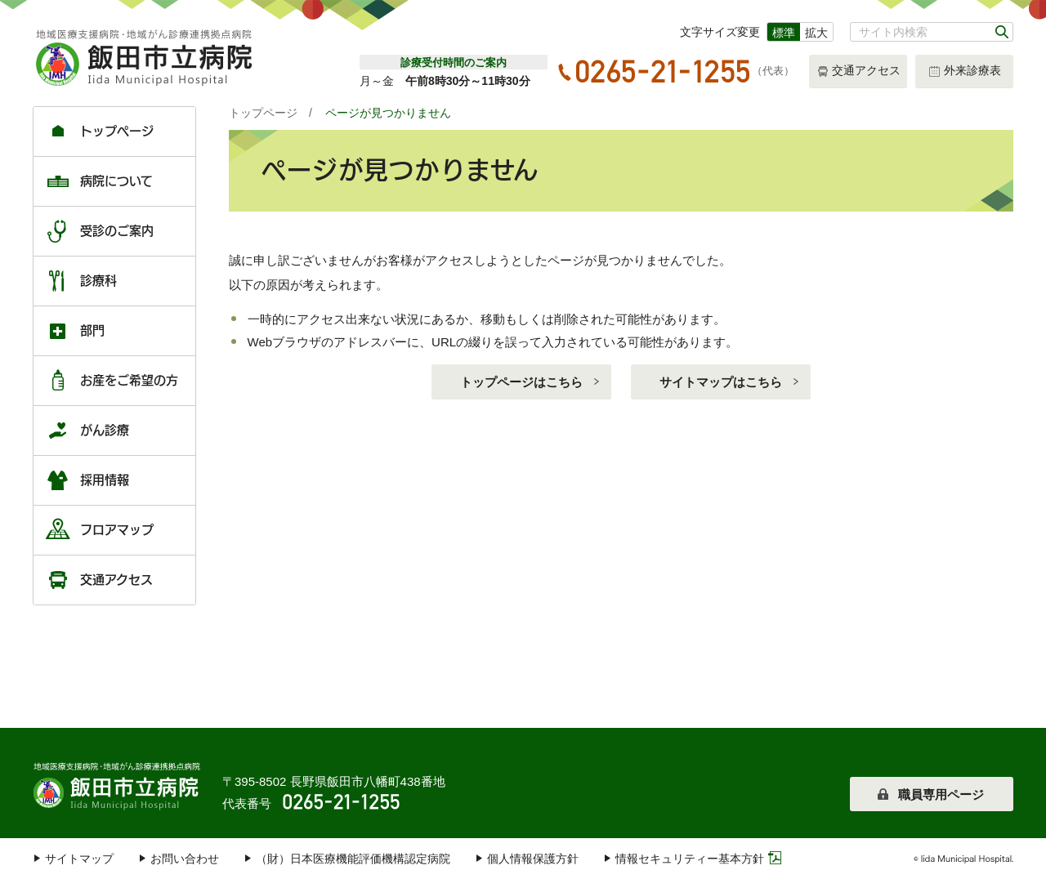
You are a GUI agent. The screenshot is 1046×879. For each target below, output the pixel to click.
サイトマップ (79, 858)
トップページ (263, 112)
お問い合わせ (184, 858)
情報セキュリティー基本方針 (689, 858)
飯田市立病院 (118, 784)
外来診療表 (965, 71)
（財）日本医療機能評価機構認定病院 (353, 858)
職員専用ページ (941, 794)
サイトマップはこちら (720, 382)
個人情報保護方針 (533, 858)
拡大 (816, 32)
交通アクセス (858, 71)
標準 (783, 32)
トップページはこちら (521, 382)
